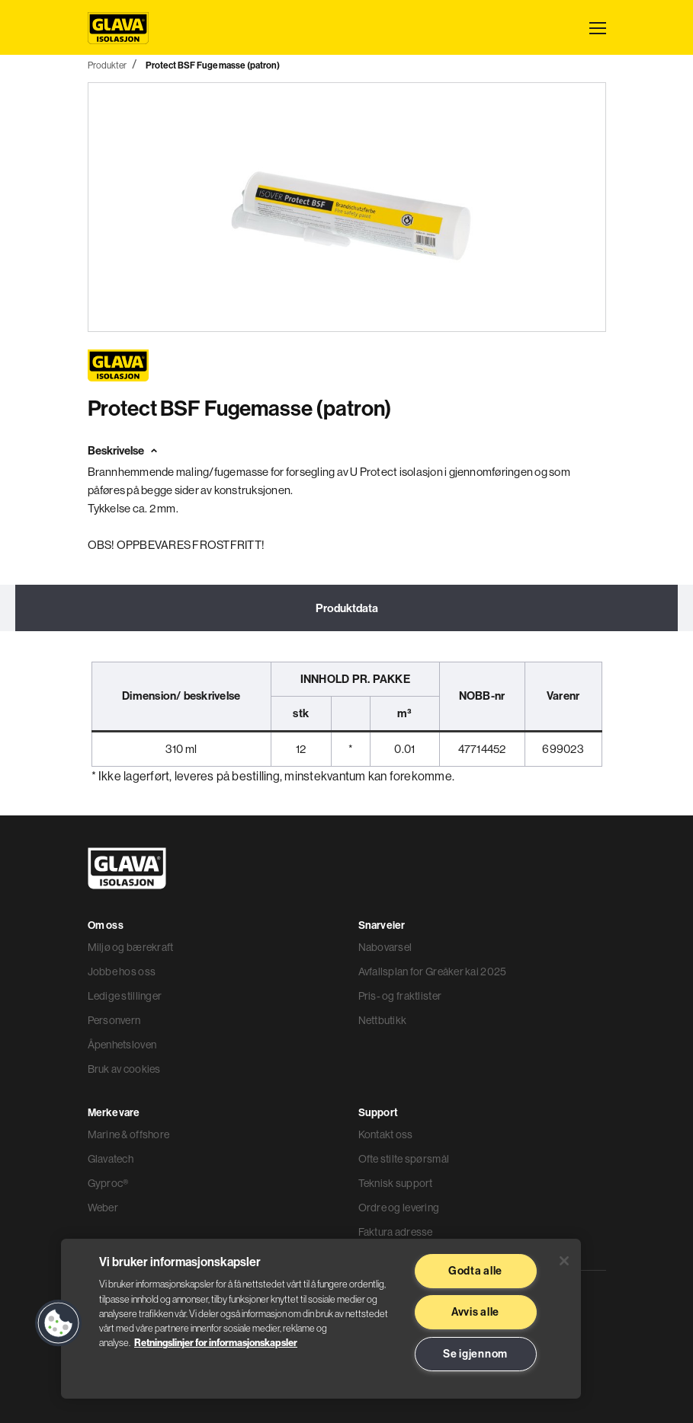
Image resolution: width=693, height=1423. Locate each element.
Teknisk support (395, 1183)
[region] (321, 1319)
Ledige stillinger (125, 996)
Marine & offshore (129, 1134)
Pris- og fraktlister (400, 996)
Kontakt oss (385, 1134)
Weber (103, 1207)
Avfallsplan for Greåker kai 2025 (432, 971)
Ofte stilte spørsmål (404, 1159)
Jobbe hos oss (122, 971)
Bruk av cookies (124, 1069)
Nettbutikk (382, 1020)
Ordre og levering (399, 1207)
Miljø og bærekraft (131, 947)
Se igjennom (475, 1354)
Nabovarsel (385, 947)
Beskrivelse (116, 450)
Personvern (114, 1020)
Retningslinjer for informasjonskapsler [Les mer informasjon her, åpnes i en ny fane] (215, 1342)
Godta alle (475, 1271)
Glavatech (111, 1159)
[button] (58, 1323)
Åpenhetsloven (122, 1044)
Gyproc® (108, 1183)
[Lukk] (564, 1261)
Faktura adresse (395, 1232)
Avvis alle (475, 1312)
